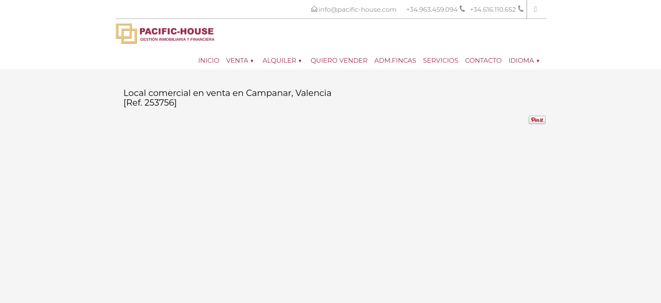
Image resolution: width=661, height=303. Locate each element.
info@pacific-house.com (357, 9)
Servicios (440, 60)
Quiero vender (338, 60)
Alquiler (281, 60)
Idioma (523, 60)
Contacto (483, 60)
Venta (240, 60)
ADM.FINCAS (395, 60)
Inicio (208, 60)
